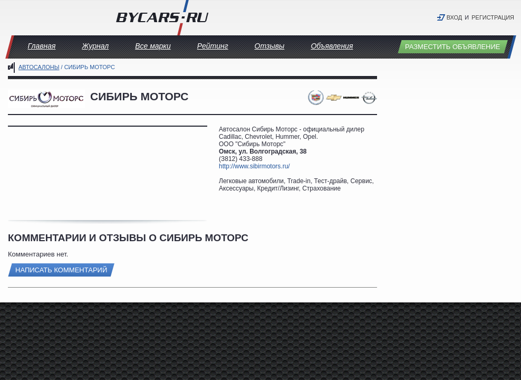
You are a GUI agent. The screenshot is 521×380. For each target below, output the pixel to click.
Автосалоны (38, 67)
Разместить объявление (452, 47)
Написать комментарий (61, 270)
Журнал (95, 46)
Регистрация (492, 17)
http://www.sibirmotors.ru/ (254, 166)
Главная (42, 46)
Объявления (332, 46)
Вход (454, 17)
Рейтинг (212, 46)
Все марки (153, 46)
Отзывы (270, 46)
